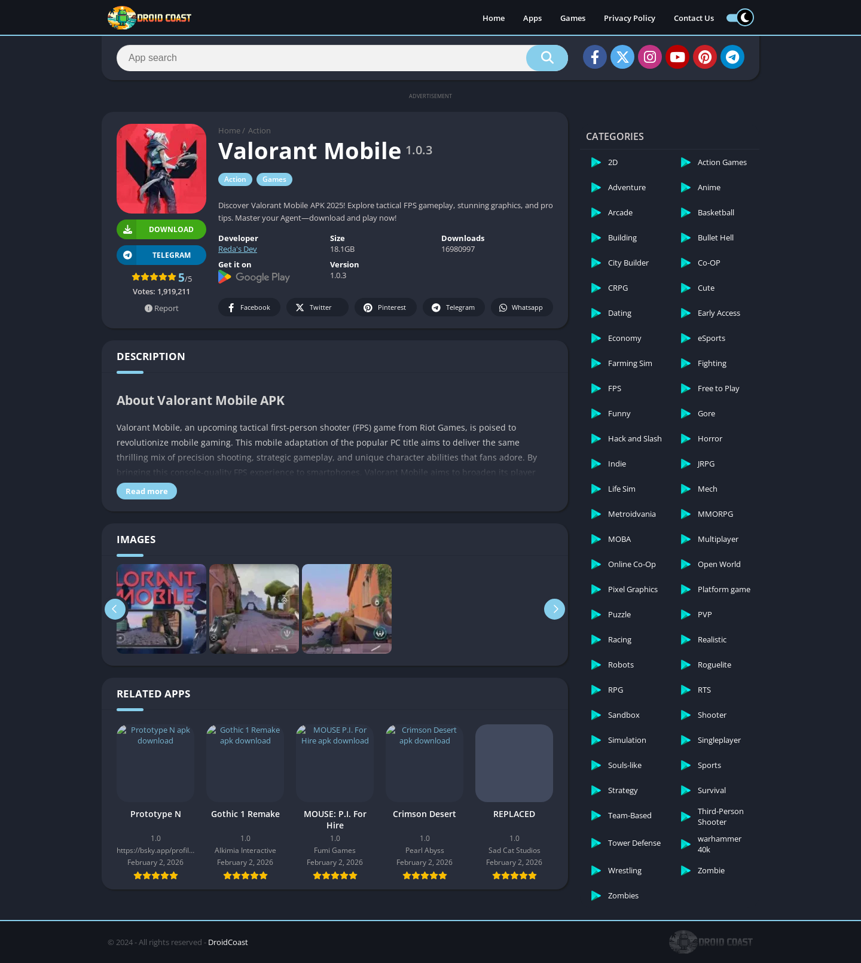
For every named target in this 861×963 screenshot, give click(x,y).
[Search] (342, 58)
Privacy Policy (629, 18)
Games (572, 18)
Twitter (313, 308)
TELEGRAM (154, 255)
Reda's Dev (237, 248)
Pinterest (384, 308)
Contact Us (694, 18)
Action (259, 130)
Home (494, 18)
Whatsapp (520, 308)
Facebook (247, 308)
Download (155, 229)
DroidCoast (228, 942)
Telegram (452, 308)
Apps (532, 18)
